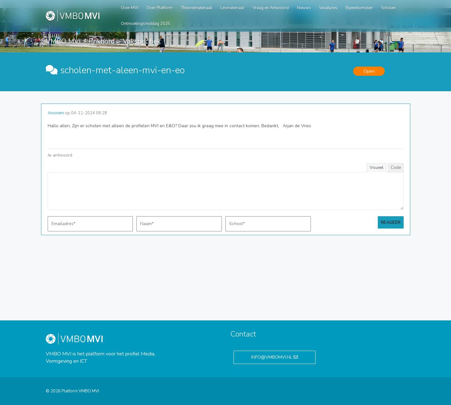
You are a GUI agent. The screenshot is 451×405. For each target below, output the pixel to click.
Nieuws (304, 8)
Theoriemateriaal (196, 8)
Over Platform (159, 8)
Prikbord (102, 41)
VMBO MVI (63, 41)
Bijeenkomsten (359, 8)
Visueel (376, 167)
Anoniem (56, 113)
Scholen (388, 8)
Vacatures (328, 8)
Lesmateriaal (232, 8)
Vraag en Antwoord (270, 8)
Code (396, 167)
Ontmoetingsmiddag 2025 (145, 24)
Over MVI (129, 8)
